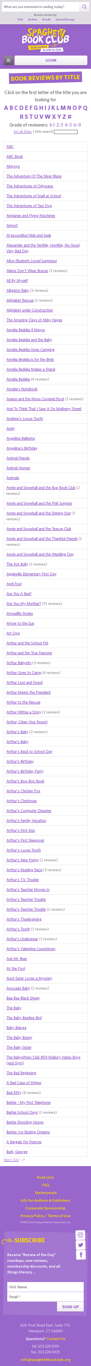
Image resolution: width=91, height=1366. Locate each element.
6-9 (77, 124)
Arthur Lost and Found (24, 682)
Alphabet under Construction (29, 310)
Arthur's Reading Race (24, 870)
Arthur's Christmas (21, 801)
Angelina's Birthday (21, 448)
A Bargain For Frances (23, 1142)
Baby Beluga (16, 1027)
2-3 (59, 124)
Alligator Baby (17, 290)
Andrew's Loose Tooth (24, 418)
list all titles (23, 131)
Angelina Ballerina (20, 438)
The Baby (13, 1008)
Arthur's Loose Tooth (23, 850)
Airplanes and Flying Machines (30, 215)
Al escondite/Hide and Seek (28, 235)
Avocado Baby (18, 988)
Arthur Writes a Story (23, 712)
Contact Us (56, 1338)
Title (20, 19)
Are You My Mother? (23, 603)
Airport (12, 225)
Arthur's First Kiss (20, 830)
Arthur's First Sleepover (25, 840)
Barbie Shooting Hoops (24, 1122)
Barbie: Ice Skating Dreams (28, 1132)
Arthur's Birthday (20, 761)
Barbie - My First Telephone (28, 1102)
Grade (46, 19)
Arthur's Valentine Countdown (30, 949)
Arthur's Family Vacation (26, 820)
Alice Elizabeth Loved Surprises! (31, 261)
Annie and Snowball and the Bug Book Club (40, 487)
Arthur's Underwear (22, 939)
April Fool (13, 584)
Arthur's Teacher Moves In (28, 889)
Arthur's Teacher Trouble (26, 899)
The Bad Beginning (21, 1073)
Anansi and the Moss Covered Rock (35, 399)
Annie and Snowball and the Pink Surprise (39, 503)
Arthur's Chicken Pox (23, 791)
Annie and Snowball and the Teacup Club (38, 529)
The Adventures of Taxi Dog (29, 205)
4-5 (68, 124)
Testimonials (45, 1192)
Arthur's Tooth (18, 929)
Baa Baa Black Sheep (23, 998)
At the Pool (15, 968)
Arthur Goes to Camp (23, 672)
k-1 (52, 124)
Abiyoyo (13, 166)
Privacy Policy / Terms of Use (46, 1216)
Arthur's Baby (17, 732)
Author (32, 19)
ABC (10, 146)
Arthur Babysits (18, 663)
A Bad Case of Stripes (23, 1082)
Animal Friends (18, 458)
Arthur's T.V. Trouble (22, 879)
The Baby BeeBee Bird (23, 1018)
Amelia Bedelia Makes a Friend (30, 369)
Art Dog (13, 633)
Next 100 (11, 1159)
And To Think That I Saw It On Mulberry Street (44, 409)
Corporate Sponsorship (45, 1208)
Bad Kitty (13, 1092)
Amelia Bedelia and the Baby (29, 339)
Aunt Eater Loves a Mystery (29, 978)
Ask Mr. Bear (16, 958)
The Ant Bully (17, 564)
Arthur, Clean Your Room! (27, 722)
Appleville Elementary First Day (31, 574)
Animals (12, 478)
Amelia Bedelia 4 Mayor (25, 330)
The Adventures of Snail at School (33, 196)
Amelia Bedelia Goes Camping (30, 349)
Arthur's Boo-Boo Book (25, 781)
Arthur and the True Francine (29, 653)
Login (51, 60)
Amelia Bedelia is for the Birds (30, 359)
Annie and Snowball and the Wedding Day (40, 554)
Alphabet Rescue (19, 300)
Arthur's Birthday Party (24, 771)
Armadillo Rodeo (19, 613)
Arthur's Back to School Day (29, 751)
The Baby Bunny (19, 1037)
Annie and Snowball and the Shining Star (38, 513)
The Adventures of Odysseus (29, 186)
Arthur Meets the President (28, 692)
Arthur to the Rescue (23, 702)
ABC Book (14, 156)
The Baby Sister (18, 1047)
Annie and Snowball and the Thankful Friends (41, 538)
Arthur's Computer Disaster (28, 810)
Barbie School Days (22, 1112)
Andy (10, 428)
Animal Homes (18, 468)
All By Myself (17, 280)
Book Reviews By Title (45, 77)
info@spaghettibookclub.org (45, 1359)
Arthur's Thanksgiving (23, 919)
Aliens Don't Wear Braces (27, 270)
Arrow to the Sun (20, 623)
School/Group (65, 19)
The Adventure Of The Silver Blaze (33, 176)
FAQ (45, 1185)
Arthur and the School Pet (27, 643)
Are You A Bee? (19, 593)
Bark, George (16, 1152)
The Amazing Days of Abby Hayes (34, 320)
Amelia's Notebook (21, 389)
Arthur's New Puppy (22, 860)
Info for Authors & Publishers (45, 1200)
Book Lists (45, 1177)
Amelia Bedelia (18, 379)
